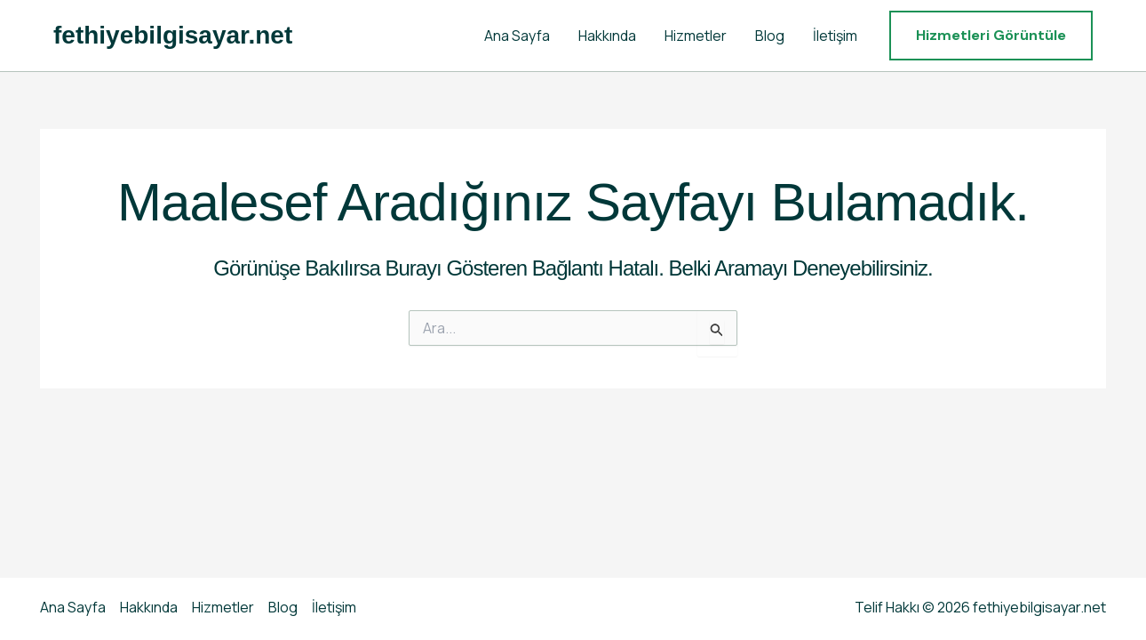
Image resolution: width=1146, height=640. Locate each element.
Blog (769, 35)
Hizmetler (696, 35)
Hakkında (607, 35)
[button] (991, 35)
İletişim (835, 35)
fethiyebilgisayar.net (172, 35)
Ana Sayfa (517, 35)
